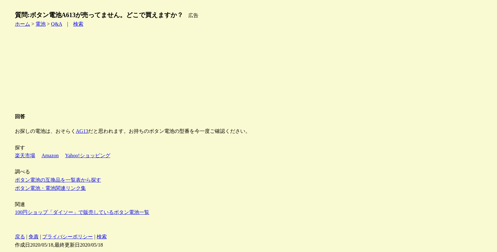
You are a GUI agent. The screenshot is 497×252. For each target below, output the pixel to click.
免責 (34, 236)
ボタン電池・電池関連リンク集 (50, 188)
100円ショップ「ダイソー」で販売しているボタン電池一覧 (82, 212)
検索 (78, 24)
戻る (20, 236)
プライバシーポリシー (67, 236)
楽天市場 (25, 155)
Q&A (56, 24)
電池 (41, 24)
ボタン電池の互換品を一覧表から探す (58, 180)
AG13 (82, 131)
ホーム (22, 24)
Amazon (50, 155)
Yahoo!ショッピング (87, 155)
